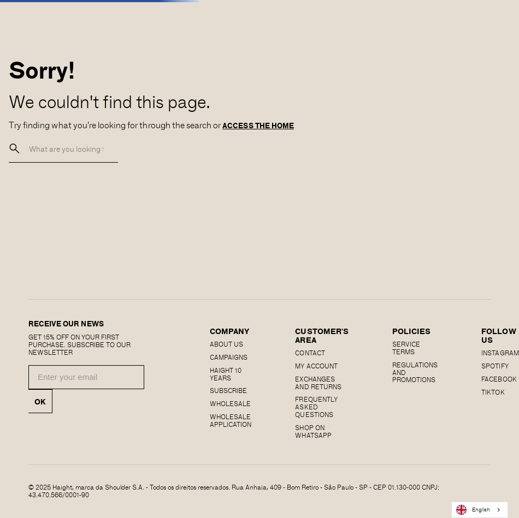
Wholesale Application (230, 420)
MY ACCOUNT (316, 365)
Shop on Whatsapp (313, 431)
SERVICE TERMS (406, 348)
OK (40, 401)
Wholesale (230, 403)
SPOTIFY (494, 365)
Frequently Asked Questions (316, 407)
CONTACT (310, 352)
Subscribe (228, 390)
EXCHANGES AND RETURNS (318, 382)
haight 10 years (225, 374)
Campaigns (228, 357)
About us (226, 344)
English (473, 509)
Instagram (499, 352)
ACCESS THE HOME (258, 125)
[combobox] (479, 510)
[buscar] (15, 148)
